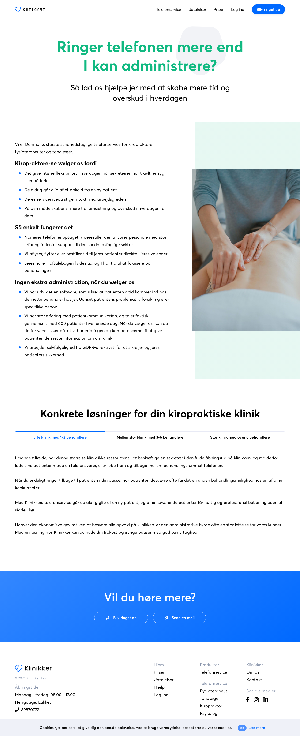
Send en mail (179, 617)
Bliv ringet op (268, 9)
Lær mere (257, 727)
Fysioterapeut (213, 691)
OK (242, 728)
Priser (219, 9)
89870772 (27, 709)
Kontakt (254, 679)
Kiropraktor (211, 706)
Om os (252, 672)
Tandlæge (209, 698)
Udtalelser (197, 9)
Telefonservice (168, 9)
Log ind (237, 9)
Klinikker (30, 9)
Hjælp (159, 687)
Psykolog (209, 713)
